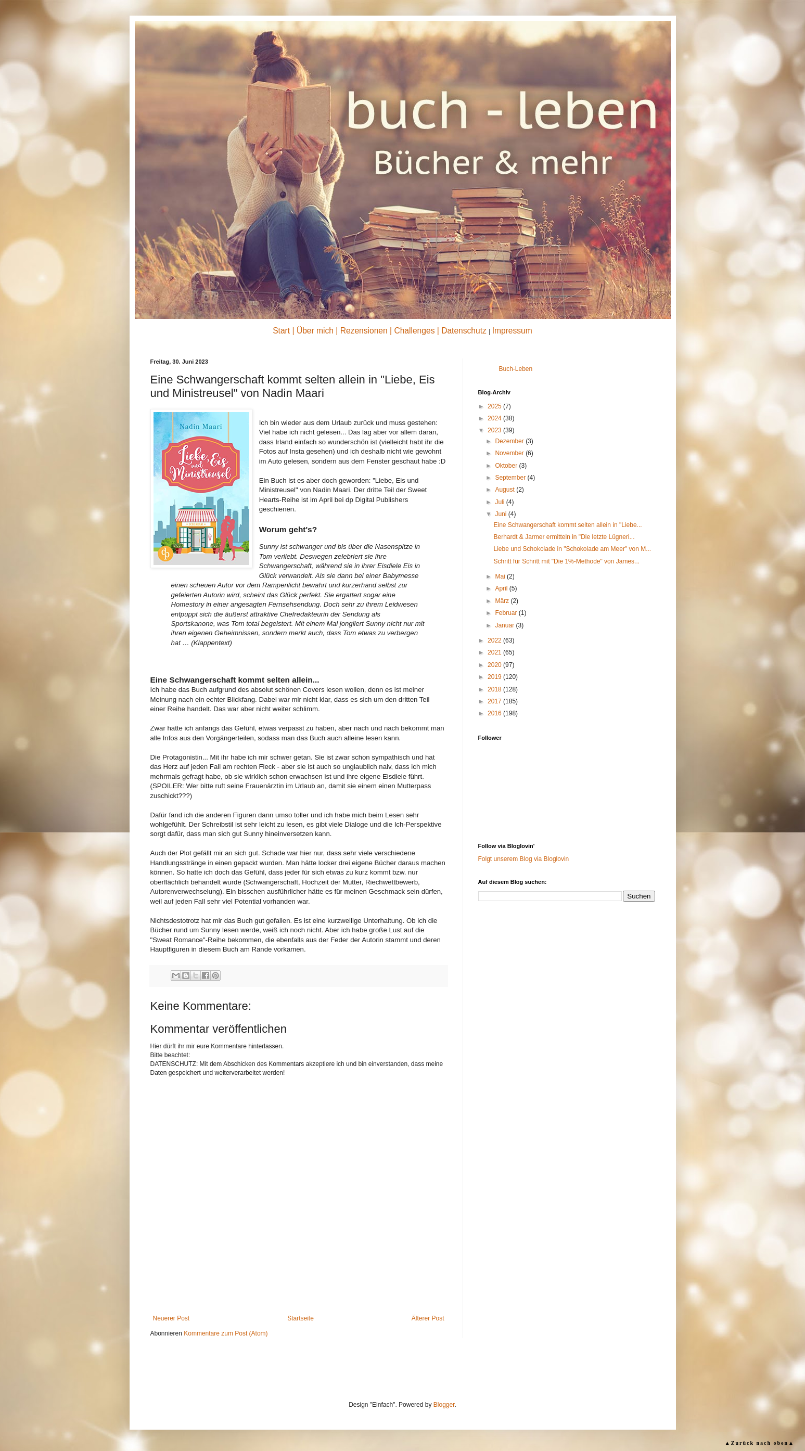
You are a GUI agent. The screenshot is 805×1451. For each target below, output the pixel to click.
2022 (495, 640)
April (502, 588)
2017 (495, 701)
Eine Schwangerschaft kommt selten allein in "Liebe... (567, 525)
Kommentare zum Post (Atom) (225, 1333)
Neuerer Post (171, 1318)
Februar (506, 613)
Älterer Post (428, 1318)
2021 (495, 652)
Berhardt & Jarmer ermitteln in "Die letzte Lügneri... (563, 537)
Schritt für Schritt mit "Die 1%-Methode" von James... (566, 561)
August (505, 489)
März (502, 601)
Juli (500, 502)
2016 (495, 713)
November (510, 453)
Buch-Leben (516, 369)
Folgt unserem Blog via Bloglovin (523, 859)
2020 (495, 665)
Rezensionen (364, 330)
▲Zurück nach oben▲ (760, 1443)
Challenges (414, 330)
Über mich (315, 330)
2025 (495, 406)
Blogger (444, 1404)
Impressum (512, 330)
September (511, 477)
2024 (495, 418)
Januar (505, 625)
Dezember (510, 441)
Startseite (300, 1318)
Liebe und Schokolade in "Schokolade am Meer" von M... (572, 549)
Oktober (507, 465)
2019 (495, 676)
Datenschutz (464, 330)
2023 (495, 430)
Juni (501, 514)
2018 (495, 689)
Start (281, 330)
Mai (501, 576)
